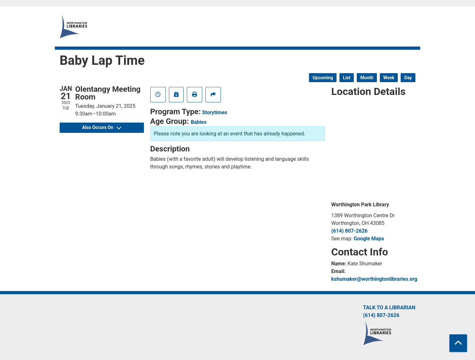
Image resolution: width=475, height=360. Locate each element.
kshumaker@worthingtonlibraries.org (374, 279)
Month (366, 77)
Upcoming (322, 77)
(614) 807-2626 (349, 231)
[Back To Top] (458, 343)
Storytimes (214, 112)
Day (408, 77)
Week (389, 77)
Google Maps (369, 239)
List (346, 77)
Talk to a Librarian (389, 307)
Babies (198, 122)
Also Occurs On (101, 127)
